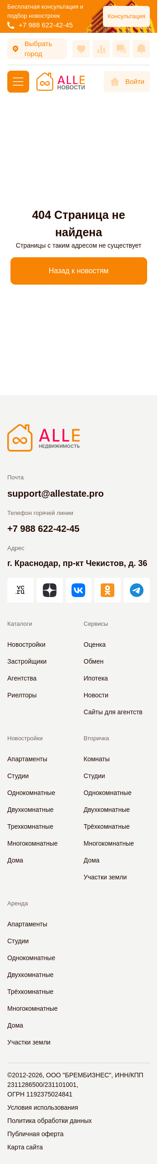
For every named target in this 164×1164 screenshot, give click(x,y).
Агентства (21, 678)
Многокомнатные (32, 843)
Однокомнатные (31, 792)
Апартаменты (27, 759)
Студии (18, 775)
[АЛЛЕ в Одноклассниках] (107, 590)
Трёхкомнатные (107, 826)
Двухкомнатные (30, 809)
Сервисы (96, 623)
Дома (15, 860)
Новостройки (26, 644)
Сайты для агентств (113, 712)
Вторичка (96, 738)
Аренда (17, 903)
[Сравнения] (101, 48)
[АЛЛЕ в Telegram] (136, 590)
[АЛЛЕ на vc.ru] (20, 590)
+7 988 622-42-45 (40, 25)
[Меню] (18, 82)
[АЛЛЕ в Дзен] (49, 590)
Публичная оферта (35, 1134)
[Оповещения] (141, 48)
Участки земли (105, 877)
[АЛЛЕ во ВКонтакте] (79, 590)
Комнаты (97, 759)
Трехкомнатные (30, 826)
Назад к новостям (79, 271)
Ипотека (96, 678)
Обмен (94, 661)
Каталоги (19, 623)
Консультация (126, 16)
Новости (96, 695)
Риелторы (22, 695)
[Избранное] (81, 48)
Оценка (95, 644)
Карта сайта (25, 1147)
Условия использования (42, 1107)
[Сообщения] (121, 48)
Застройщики (26, 661)
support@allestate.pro (55, 493)
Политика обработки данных (49, 1120)
